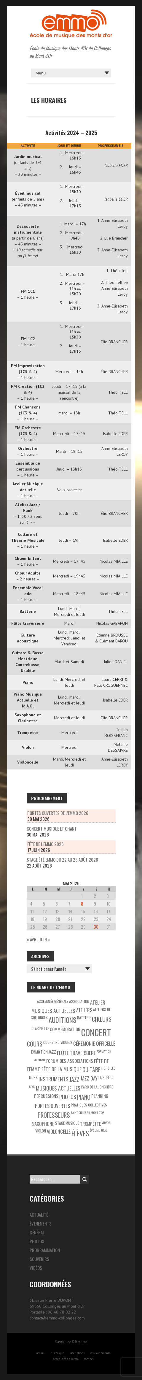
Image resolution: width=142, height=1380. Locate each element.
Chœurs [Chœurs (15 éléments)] (101, 1019)
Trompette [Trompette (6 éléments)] (90, 1123)
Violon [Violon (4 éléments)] (40, 1131)
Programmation (45, 1250)
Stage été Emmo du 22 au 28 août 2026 (62, 859)
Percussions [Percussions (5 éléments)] (46, 1096)
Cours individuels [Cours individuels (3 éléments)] (57, 1042)
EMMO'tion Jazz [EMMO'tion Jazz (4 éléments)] (43, 1052)
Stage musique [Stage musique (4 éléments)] (67, 1123)
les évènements (100, 1353)
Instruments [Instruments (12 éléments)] (53, 1079)
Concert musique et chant (52, 828)
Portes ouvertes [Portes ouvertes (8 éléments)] (52, 1105)
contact (89, 1359)
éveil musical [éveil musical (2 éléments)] (98, 1130)
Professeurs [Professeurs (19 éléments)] (54, 1114)
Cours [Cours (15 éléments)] (34, 1043)
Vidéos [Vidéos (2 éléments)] (106, 1122)
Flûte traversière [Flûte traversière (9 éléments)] (76, 1053)
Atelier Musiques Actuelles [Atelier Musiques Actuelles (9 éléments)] (68, 1006)
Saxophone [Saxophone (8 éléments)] (43, 1123)
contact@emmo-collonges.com (57, 1318)
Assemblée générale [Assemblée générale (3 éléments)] (52, 1001)
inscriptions (76, 1353)
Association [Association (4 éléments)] (79, 1001)
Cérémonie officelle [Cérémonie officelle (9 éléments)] (94, 1043)
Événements (41, 1223)
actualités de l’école (66, 1359)
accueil (40, 1353)
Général (37, 1232)
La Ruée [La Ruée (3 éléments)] (104, 1077)
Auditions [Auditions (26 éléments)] (62, 1020)
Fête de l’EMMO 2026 (45, 844)
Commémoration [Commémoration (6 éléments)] (65, 1029)
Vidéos (36, 1268)
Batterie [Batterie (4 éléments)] (84, 1018)
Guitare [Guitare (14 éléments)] (91, 1069)
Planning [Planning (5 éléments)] (99, 1096)
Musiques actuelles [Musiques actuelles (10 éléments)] (58, 1088)
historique (57, 1353)
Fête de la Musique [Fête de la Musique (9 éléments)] (62, 1069)
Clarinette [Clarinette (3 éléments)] (40, 1028)
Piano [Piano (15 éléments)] (83, 1097)
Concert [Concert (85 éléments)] (96, 1032)
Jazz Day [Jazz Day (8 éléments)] (89, 1078)
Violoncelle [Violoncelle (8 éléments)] (59, 1131)
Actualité (39, 1214)
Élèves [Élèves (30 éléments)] (80, 1133)
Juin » (44, 939)
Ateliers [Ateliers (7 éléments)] (84, 1010)
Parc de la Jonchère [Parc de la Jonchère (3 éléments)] (97, 1087)
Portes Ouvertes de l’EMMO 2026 (57, 813)
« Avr (31, 939)
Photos (37, 1241)
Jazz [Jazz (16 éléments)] (74, 1079)
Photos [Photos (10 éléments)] (67, 1097)
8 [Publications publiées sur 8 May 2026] (82, 903)
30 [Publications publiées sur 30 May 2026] (96, 926)
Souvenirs (39, 1259)
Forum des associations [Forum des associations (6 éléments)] (69, 1060)
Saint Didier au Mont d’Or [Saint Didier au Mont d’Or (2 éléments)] (87, 1112)
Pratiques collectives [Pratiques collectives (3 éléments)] (89, 1105)
